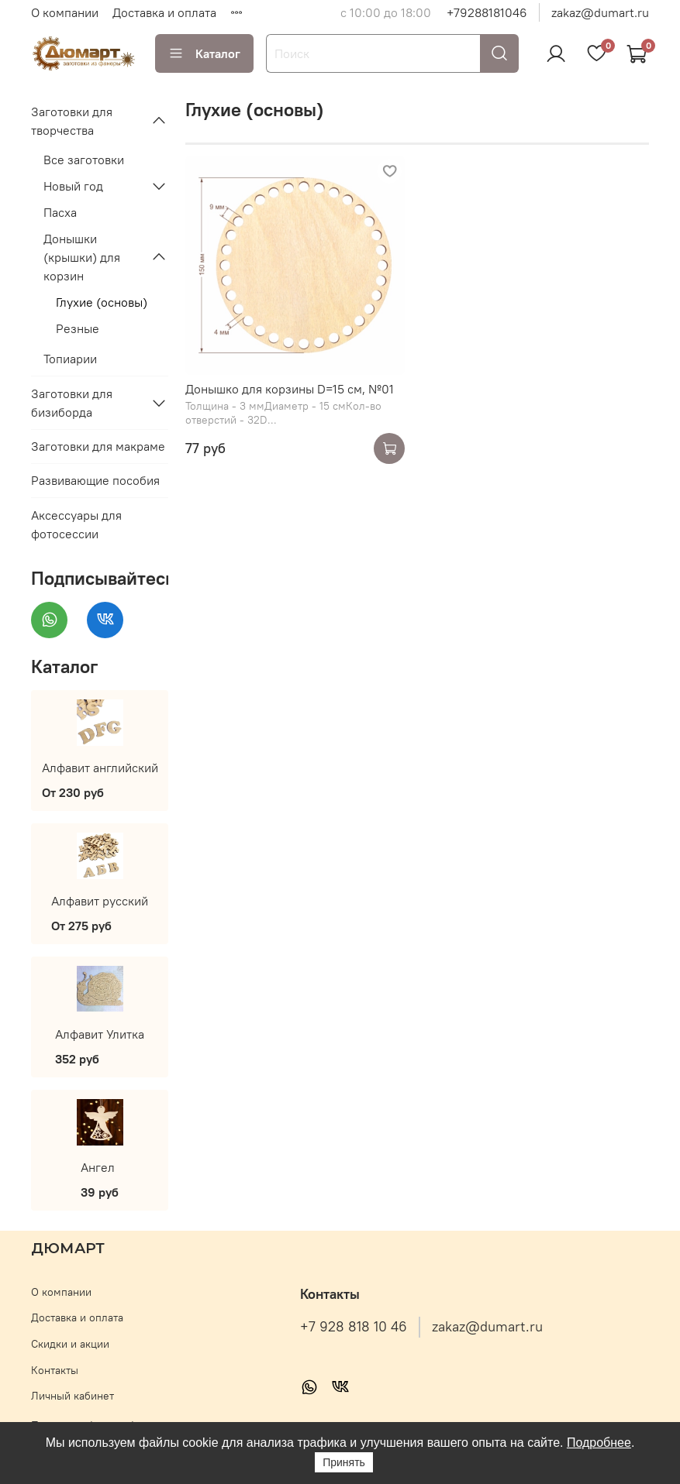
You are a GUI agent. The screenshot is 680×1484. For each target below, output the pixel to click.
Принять (344, 1462)
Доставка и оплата (164, 12)
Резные (77, 328)
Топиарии (70, 358)
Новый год (73, 186)
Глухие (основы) (101, 302)
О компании (64, 12)
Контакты (54, 1370)
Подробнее (599, 1442)
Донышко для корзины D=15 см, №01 (289, 389)
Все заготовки (83, 159)
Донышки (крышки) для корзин (81, 257)
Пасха (60, 212)
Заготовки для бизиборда (71, 403)
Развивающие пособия (95, 480)
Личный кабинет (72, 1396)
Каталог (204, 53)
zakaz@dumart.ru (600, 12)
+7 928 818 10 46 (353, 1326)
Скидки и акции (70, 1344)
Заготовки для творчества (71, 121)
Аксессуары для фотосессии (76, 524)
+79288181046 (487, 12)
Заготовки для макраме (98, 446)
